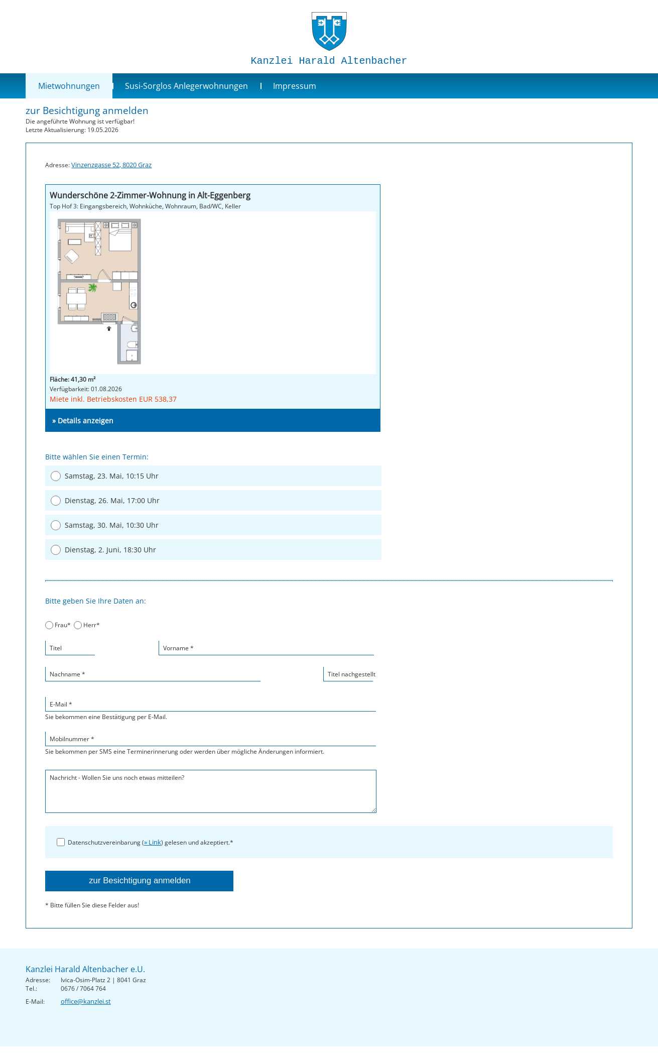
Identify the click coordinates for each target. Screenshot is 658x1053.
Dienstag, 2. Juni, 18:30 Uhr (110, 549)
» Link (152, 842)
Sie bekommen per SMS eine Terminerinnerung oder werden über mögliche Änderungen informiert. (210, 743)
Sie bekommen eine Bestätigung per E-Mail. (210, 708)
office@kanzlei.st (86, 1001)
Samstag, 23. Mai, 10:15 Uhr (112, 476)
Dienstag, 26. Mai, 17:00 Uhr (112, 500)
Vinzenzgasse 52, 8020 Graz (111, 164)
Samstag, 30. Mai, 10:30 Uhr (112, 525)
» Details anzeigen (82, 420)
